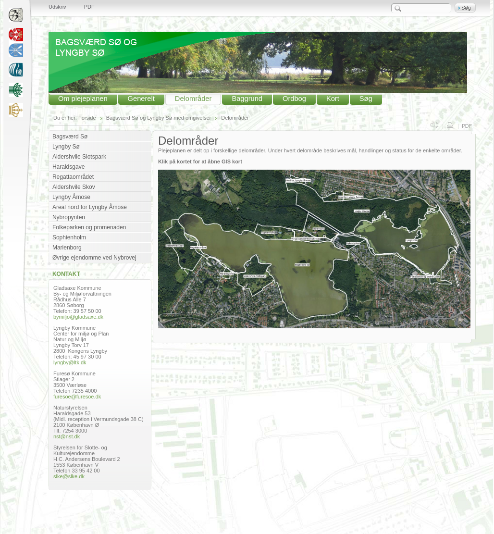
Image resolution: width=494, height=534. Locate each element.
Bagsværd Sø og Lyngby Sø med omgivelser (158, 118)
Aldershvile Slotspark (79, 156)
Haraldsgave (68, 166)
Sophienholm (69, 237)
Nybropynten (68, 217)
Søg (365, 98)
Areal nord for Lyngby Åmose (89, 207)
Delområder (193, 98)
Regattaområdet (73, 177)
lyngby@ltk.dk (69, 362)
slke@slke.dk (69, 476)
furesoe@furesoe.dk (77, 396)
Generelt (141, 98)
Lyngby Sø (66, 146)
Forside (87, 118)
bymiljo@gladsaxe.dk (78, 317)
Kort (332, 98)
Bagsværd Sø (69, 136)
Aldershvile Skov (73, 187)
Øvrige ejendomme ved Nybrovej (94, 257)
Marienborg (67, 247)
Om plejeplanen (83, 98)
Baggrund (247, 98)
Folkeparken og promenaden (89, 227)
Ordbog (294, 98)
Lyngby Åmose (71, 197)
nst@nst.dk (66, 436)
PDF (89, 7)
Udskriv (57, 7)
